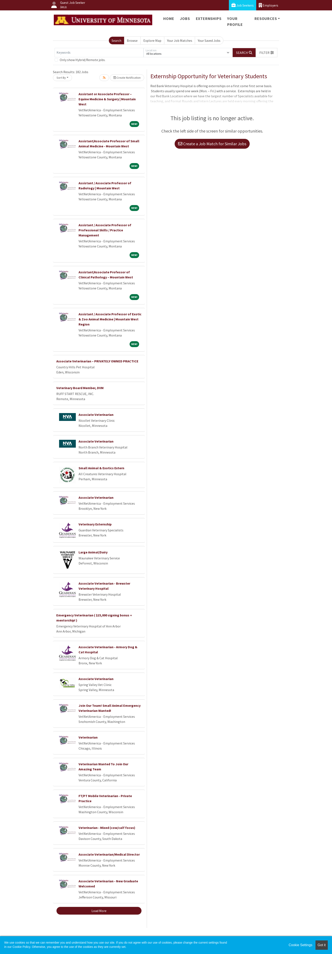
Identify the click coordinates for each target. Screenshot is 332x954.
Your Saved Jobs (209, 40)
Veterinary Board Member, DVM (80, 388)
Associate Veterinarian (96, 414)
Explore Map (152, 40)
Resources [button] (266, 18)
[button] (266, 52)
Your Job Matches (179, 40)
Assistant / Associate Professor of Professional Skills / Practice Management (105, 230)
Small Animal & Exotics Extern (101, 468)
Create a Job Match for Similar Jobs (212, 143)
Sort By (61, 78)
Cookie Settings (300, 945)
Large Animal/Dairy (93, 552)
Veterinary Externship (95, 524)
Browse (132, 40)
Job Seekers (242, 5)
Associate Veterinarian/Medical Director (109, 854)
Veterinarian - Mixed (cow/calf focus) (107, 827)
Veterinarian (88, 737)
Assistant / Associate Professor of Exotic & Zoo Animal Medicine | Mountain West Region (110, 319)
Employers (268, 5)
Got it (322, 945)
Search (116, 40)
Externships (208, 18)
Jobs (185, 18)
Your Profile (235, 21)
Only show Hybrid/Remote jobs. (82, 60)
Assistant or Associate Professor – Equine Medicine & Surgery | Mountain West (107, 99)
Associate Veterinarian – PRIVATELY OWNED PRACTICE (97, 361)
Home (168, 18)
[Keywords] (99, 52)
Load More (99, 911)
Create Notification (127, 78)
